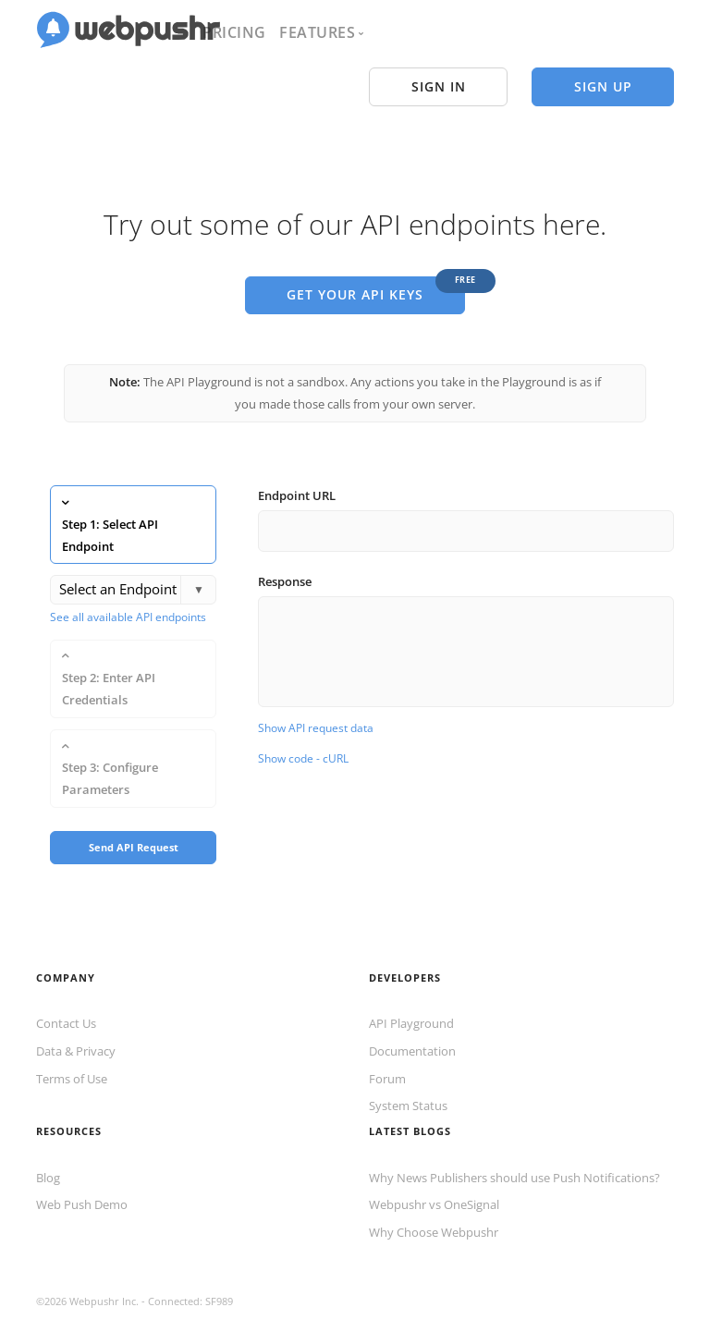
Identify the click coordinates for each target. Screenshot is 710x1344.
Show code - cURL (303, 744)
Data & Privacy (76, 1024)
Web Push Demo (82, 1177)
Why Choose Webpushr (433, 1205)
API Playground (411, 996)
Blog (48, 1150)
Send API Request (133, 819)
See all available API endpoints (128, 602)
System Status (408, 1078)
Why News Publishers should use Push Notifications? (514, 1150)
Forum (387, 1051)
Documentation (412, 1024)
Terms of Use (71, 1051)
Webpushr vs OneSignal (434, 1177)
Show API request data (315, 713)
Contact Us (66, 996)
